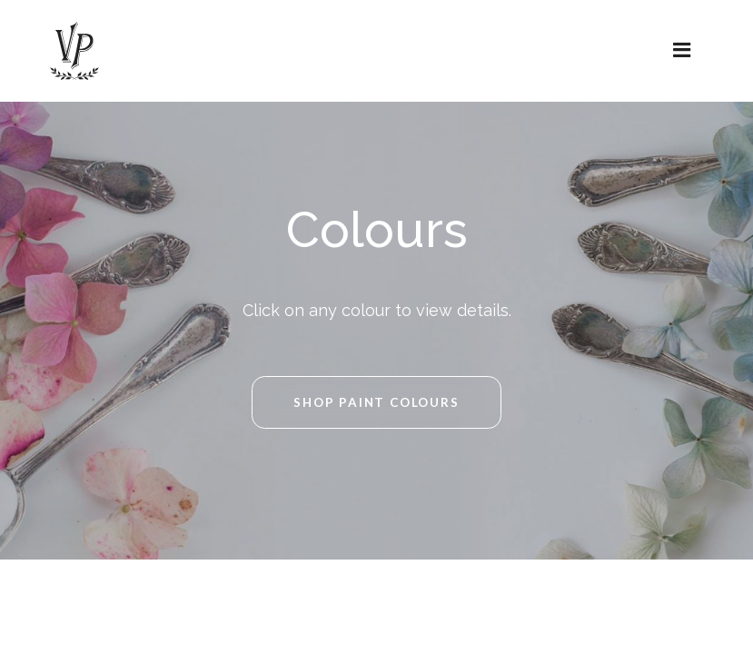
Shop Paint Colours (376, 402)
